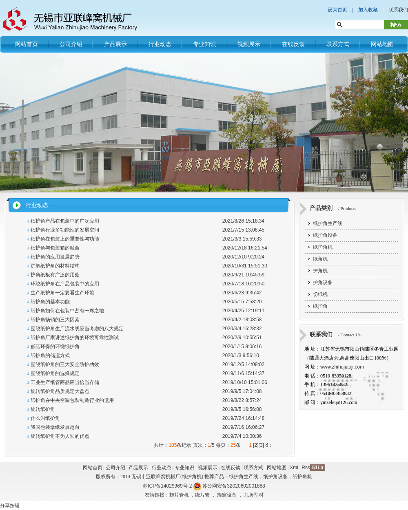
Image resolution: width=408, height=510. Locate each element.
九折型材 (254, 495)
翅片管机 (179, 495)
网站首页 (26, 44)
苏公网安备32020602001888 (233, 486)
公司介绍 (71, 44)
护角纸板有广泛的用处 (55, 275)
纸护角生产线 (327, 223)
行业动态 (160, 44)
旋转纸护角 (43, 409)
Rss (306, 467)
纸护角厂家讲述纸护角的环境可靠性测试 (75, 337)
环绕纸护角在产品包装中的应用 (65, 284)
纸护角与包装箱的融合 (55, 248)
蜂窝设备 (227, 495)
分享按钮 (10, 505)
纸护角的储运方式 (50, 355)
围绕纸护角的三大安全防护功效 (65, 364)
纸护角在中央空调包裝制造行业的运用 (72, 400)
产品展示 (115, 44)
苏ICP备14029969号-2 (167, 486)
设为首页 (337, 10)
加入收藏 (368, 10)
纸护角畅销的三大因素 (55, 319)
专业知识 (204, 44)
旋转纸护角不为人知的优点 (60, 436)
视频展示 (248, 44)
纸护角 (320, 306)
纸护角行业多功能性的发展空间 (65, 230)
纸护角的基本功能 (50, 302)
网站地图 (382, 44)
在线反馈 (293, 44)
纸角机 (320, 259)
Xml (294, 467)
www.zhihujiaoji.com (342, 367)
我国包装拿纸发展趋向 (55, 427)
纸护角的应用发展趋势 (55, 257)
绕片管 (202, 495)
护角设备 (323, 282)
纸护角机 (323, 247)
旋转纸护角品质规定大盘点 (60, 391)
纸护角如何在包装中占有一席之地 (67, 311)
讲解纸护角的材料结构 (55, 266)
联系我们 (398, 10)
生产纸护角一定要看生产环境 (62, 293)
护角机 (320, 271)
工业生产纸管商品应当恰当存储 (65, 382)
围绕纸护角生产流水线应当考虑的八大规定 (77, 328)
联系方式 (337, 44)
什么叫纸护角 (45, 418)
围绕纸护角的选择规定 (55, 373)
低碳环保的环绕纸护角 (55, 346)
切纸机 (320, 294)
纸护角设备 (325, 235)
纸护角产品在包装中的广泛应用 (65, 221)
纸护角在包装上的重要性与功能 (65, 239)
